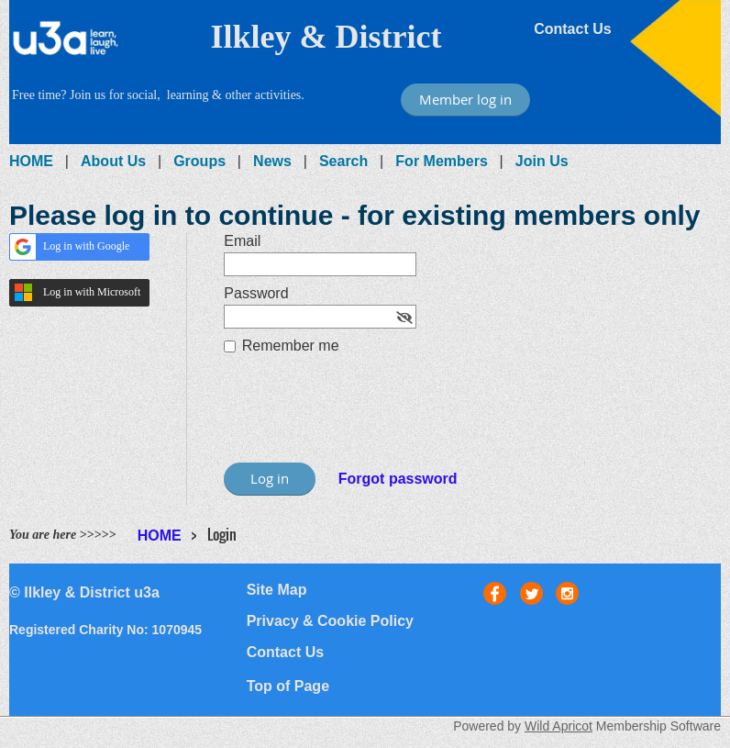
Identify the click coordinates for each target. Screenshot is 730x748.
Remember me (290, 345)
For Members (441, 161)
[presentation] (363, 417)
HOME (31, 161)
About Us (113, 161)
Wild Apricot (558, 726)
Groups (199, 161)
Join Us (542, 161)
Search (343, 161)
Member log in (465, 99)
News (272, 161)
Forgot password (398, 478)
